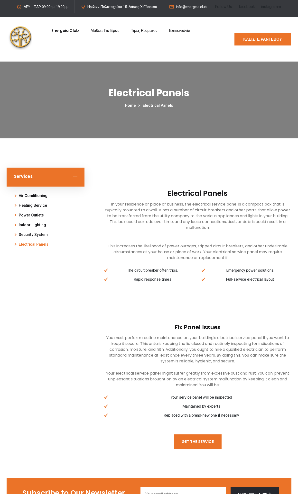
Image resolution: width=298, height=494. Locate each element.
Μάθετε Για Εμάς (105, 30)
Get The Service (198, 441)
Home (131, 105)
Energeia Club (65, 30)
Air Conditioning (33, 195)
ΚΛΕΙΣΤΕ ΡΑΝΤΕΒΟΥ (262, 39)
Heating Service (33, 205)
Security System (33, 234)
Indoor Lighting (32, 225)
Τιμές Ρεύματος (144, 30)
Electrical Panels (33, 244)
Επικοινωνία (179, 30)
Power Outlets (31, 215)
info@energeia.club (191, 7)
